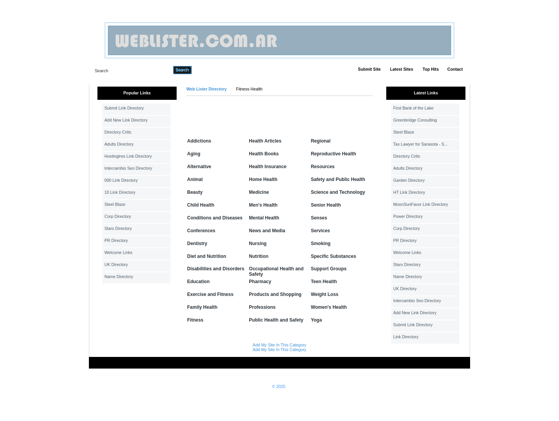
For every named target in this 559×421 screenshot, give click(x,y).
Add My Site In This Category (279, 345)
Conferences (201, 230)
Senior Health (326, 205)
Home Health (263, 179)
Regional (321, 141)
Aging (193, 154)
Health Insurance (267, 166)
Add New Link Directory (126, 120)
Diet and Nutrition (206, 256)
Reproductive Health (333, 154)
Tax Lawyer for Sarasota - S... (420, 144)
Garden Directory (409, 180)
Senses (319, 218)
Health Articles (265, 141)
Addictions (199, 141)
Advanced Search (212, 70)
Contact (455, 69)
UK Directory (116, 264)
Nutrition (258, 256)
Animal (195, 179)
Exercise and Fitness (210, 294)
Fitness (195, 320)
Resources (323, 166)
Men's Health (263, 205)
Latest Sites (401, 69)
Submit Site (369, 69)
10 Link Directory (119, 192)
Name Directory (118, 276)
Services (320, 230)
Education (198, 281)
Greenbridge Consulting (415, 120)
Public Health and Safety (276, 320)
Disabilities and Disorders (215, 268)
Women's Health (329, 307)
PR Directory (116, 240)
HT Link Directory (409, 192)
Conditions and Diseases (215, 218)
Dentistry (197, 243)
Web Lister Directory (206, 89)
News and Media (267, 230)
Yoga (316, 320)
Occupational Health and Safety (276, 271)
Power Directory (408, 216)
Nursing (257, 243)
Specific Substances (333, 256)
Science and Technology (338, 192)
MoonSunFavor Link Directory (420, 204)
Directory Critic (118, 132)
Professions (262, 307)
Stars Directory (118, 228)
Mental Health (264, 218)
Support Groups (329, 268)
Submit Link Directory (124, 108)
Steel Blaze (114, 204)
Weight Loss (325, 294)
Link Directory (405, 336)
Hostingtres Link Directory (128, 156)
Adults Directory (119, 144)
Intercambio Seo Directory (128, 168)
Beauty (195, 192)
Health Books (264, 154)
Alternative (199, 166)
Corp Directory (117, 216)
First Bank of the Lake (413, 108)
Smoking (321, 243)
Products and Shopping (275, 294)
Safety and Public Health (338, 179)
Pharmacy (260, 281)
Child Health (200, 205)
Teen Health (324, 281)
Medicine (259, 192)
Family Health (202, 307)
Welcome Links (118, 252)
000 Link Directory (121, 180)
